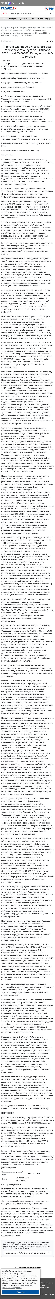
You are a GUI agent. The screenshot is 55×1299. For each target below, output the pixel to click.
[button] (47, 3)
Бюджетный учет (9, 18)
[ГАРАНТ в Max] (9, 3)
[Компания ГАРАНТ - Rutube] (23, 3)
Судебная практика (27, 18)
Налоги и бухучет (45, 18)
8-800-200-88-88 (48, 1294)
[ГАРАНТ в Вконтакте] (2, 3)
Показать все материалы (27, 1267)
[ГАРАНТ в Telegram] (12, 3)
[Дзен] (6, 3)
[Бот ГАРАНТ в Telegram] (16, 3)
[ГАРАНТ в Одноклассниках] (19, 3)
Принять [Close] (20, 1292)
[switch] (4, 13)
